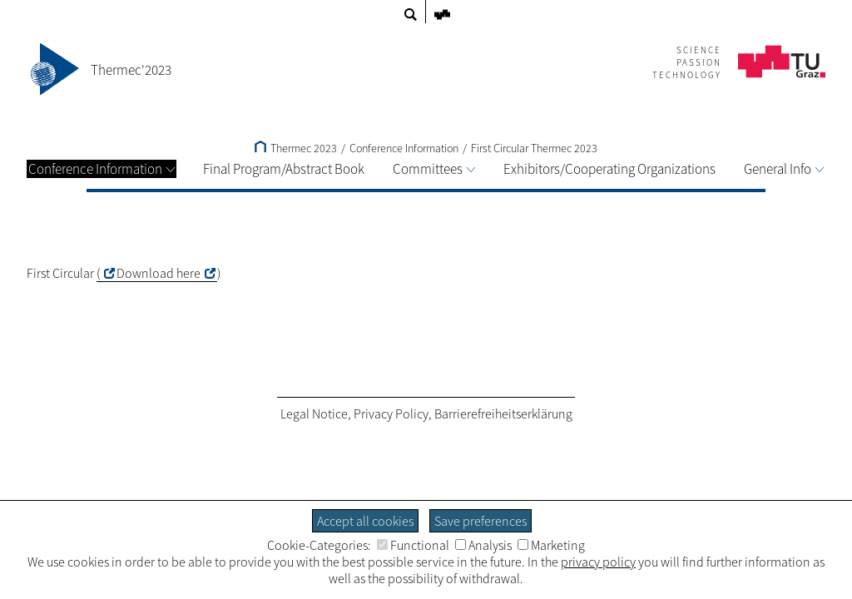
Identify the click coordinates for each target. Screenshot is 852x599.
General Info (784, 169)
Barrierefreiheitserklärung (503, 413)
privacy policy (598, 561)
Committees (434, 169)
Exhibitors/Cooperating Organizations (609, 169)
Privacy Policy (391, 413)
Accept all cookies (365, 520)
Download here (158, 273)
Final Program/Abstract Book (283, 169)
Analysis (483, 545)
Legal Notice (314, 413)
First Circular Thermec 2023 (534, 148)
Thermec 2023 (296, 148)
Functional (413, 545)
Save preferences (480, 520)
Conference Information (101, 169)
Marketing (551, 545)
